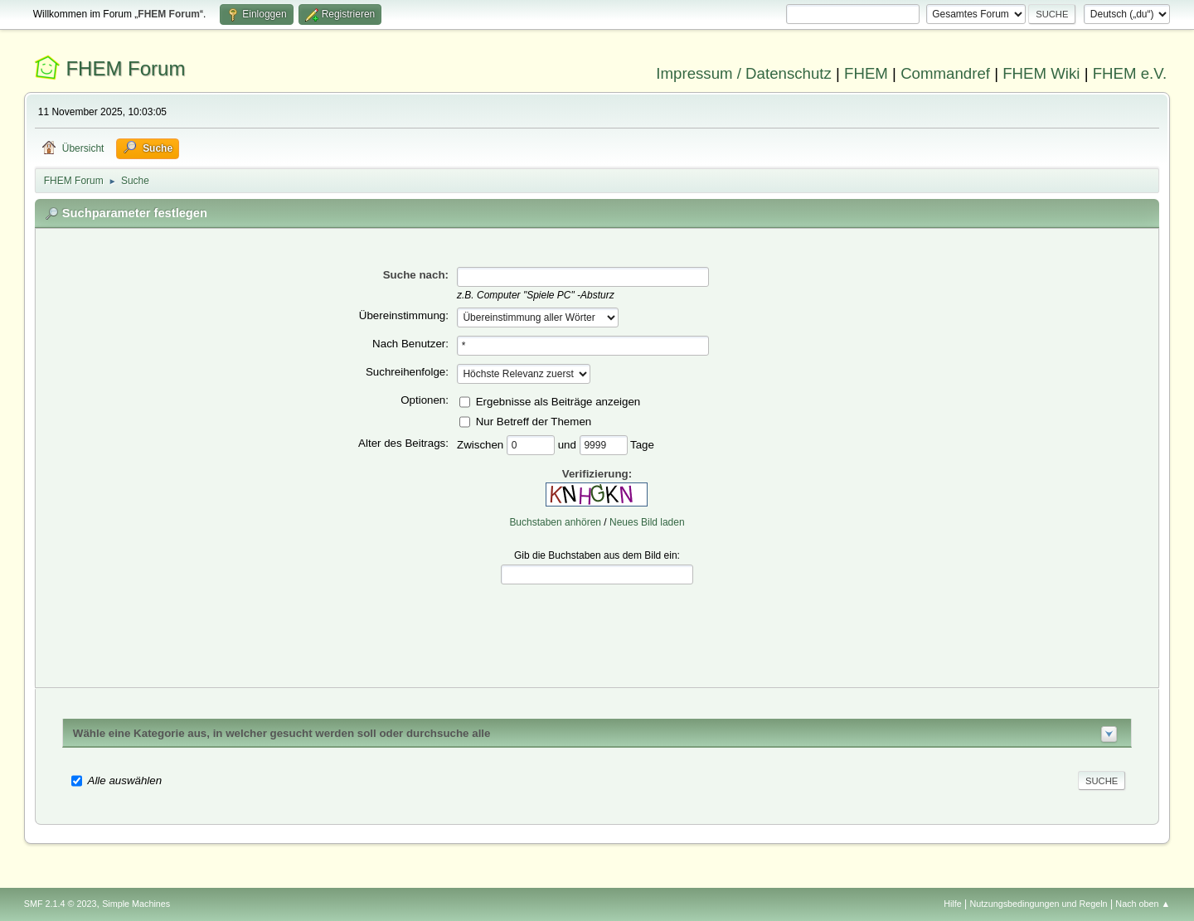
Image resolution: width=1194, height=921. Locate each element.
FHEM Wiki (1041, 73)
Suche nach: (416, 275)
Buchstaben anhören (555, 522)
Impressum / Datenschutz (744, 73)
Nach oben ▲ (1142, 904)
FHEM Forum (125, 68)
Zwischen (482, 444)
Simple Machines (136, 904)
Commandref (945, 73)
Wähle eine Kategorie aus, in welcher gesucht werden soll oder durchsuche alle (282, 733)
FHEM (866, 73)
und (569, 444)
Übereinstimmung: (404, 315)
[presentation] (597, 623)
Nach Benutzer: (410, 343)
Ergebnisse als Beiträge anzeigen (558, 401)
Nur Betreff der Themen (534, 420)
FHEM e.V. (1130, 73)
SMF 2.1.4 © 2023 (60, 904)
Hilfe (953, 904)
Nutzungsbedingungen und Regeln (1039, 904)
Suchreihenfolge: (407, 372)
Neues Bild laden (647, 522)
